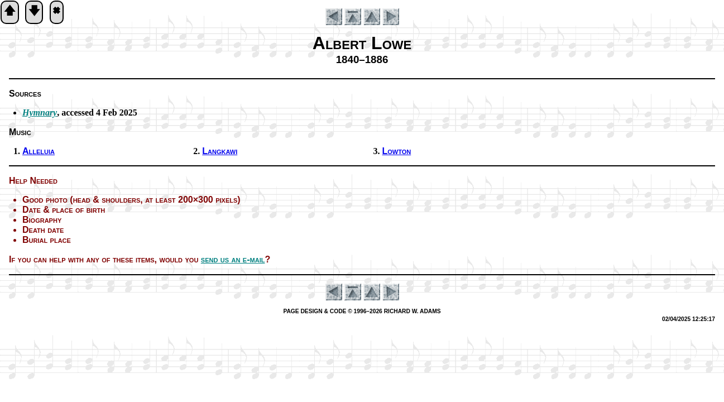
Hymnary (39, 112)
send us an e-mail (233, 259)
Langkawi (219, 151)
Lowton (396, 151)
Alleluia (38, 151)
